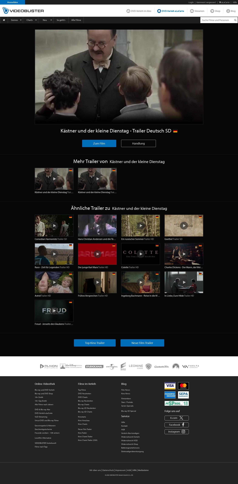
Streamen (199, 10)
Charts (30, 20)
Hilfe (123, 422)
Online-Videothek (45, 384)
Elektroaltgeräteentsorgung (132, 451)
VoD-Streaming (41, 416)
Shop (217, 10)
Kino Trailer (82, 433)
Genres (14, 20)
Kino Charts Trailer (85, 436)
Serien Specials (127, 406)
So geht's (61, 20)
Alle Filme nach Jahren (44, 404)
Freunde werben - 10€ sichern (47, 433)
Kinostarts (82, 416)
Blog (233, 10)
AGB (123, 429)
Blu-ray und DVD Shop (44, 393)
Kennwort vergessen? (206, 2)
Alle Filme (76, 20)
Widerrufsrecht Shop (129, 444)
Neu (45, 20)
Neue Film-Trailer (142, 343)
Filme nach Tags (41, 446)
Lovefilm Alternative (43, 438)
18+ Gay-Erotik (41, 401)
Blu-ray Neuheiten (85, 401)
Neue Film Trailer (85, 429)
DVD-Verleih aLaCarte (173, 10)
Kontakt (124, 426)
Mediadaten (143, 470)
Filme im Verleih (87, 384)
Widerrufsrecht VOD (129, 440)
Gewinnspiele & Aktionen (45, 425)
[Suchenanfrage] (219, 20)
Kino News (125, 393)
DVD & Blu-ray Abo (42, 409)
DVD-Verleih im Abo (141, 10)
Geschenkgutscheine (43, 429)
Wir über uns (95, 470)
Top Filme (82, 390)
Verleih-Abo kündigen (130, 433)
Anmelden (12, 2)
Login (191, 2)
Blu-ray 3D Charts (85, 411)
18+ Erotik (39, 397)
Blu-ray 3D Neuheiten (87, 408)
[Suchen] (235, 20)
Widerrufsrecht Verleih (130, 437)
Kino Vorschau (84, 420)
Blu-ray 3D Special (128, 411)
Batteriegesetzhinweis (130, 447)
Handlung (138, 143)
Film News (125, 390)
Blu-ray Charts (83, 404)
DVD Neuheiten (84, 393)
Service (125, 416)
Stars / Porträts (127, 402)
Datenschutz (108, 470)
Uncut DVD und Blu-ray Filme (47, 420)
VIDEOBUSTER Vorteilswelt (45, 443)
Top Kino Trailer (95, 343)
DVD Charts (82, 397)
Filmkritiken (126, 398)
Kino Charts (82, 424)
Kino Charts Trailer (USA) (87, 440)
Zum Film (99, 143)
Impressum (120, 470)
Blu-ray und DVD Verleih (44, 390)
